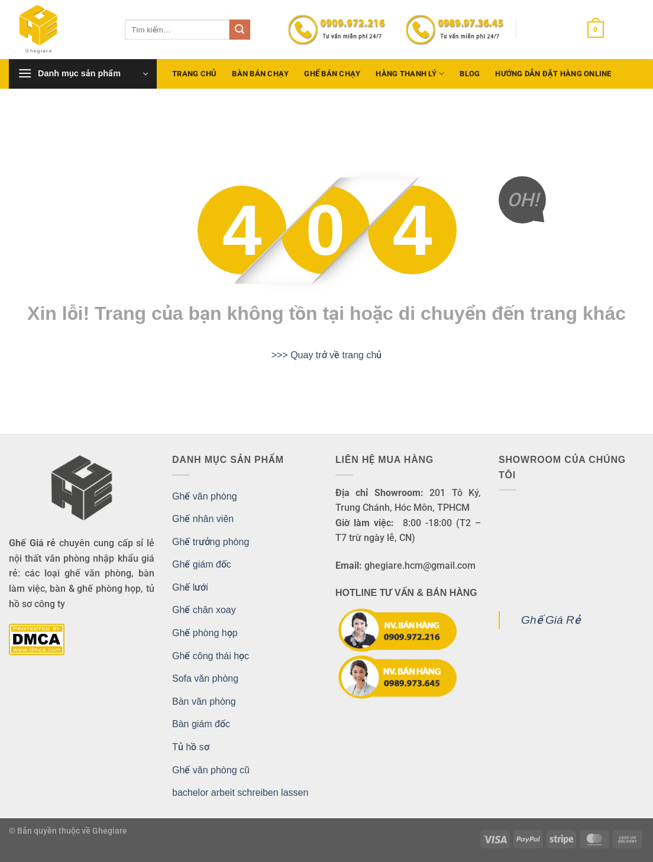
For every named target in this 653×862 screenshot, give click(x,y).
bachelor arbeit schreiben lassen (240, 793)
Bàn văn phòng (204, 701)
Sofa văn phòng (205, 678)
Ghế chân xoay (204, 610)
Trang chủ (194, 73)
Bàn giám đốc (201, 724)
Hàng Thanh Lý (410, 73)
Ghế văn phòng (204, 496)
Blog (470, 73)
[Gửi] (239, 30)
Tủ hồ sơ (190, 747)
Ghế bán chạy (332, 73)
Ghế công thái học (210, 656)
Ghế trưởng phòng (210, 542)
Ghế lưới (190, 587)
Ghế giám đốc (201, 564)
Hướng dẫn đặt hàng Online (553, 73)
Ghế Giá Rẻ (550, 620)
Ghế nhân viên (203, 519)
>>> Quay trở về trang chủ (326, 355)
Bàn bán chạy (260, 73)
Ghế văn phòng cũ (211, 770)
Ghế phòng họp (205, 633)
